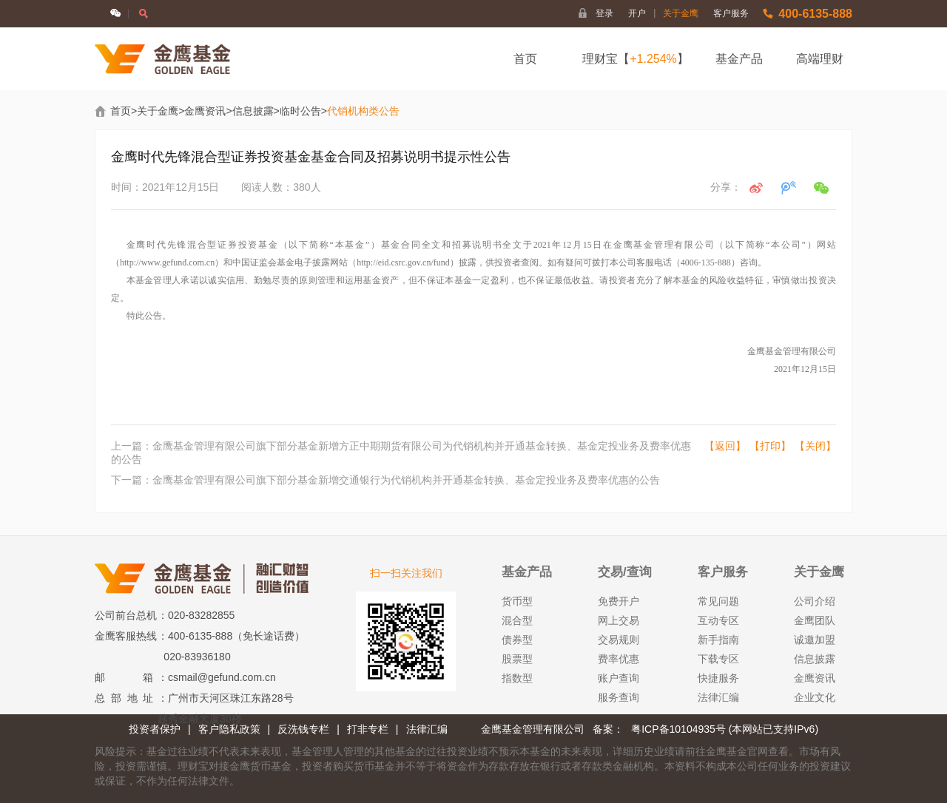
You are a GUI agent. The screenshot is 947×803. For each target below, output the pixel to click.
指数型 (517, 678)
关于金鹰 (680, 13)
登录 (604, 13)
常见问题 (718, 601)
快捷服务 (718, 678)
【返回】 (725, 446)
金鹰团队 (814, 620)
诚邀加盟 (814, 640)
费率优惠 (618, 659)
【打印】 (770, 446)
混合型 (517, 620)
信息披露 (253, 111)
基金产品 (739, 58)
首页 (525, 58)
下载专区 (718, 659)
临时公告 (300, 111)
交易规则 (618, 640)
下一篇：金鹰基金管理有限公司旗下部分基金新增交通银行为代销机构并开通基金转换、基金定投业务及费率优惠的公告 (385, 480)
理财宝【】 (635, 58)
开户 (642, 13)
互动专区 (718, 620)
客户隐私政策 (229, 729)
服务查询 (618, 697)
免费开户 (618, 601)
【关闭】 (815, 446)
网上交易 (618, 620)
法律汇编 (718, 697)
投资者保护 (155, 729)
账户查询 (618, 678)
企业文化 (814, 697)
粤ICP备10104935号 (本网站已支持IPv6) (724, 729)
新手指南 (718, 640)
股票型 (517, 659)
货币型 (517, 601)
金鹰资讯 (205, 111)
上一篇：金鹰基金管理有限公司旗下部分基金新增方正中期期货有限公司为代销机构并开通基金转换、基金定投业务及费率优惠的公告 (401, 452)
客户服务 (731, 13)
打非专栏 (367, 729)
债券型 (517, 640)
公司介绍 (814, 601)
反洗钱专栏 (303, 729)
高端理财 (819, 58)
